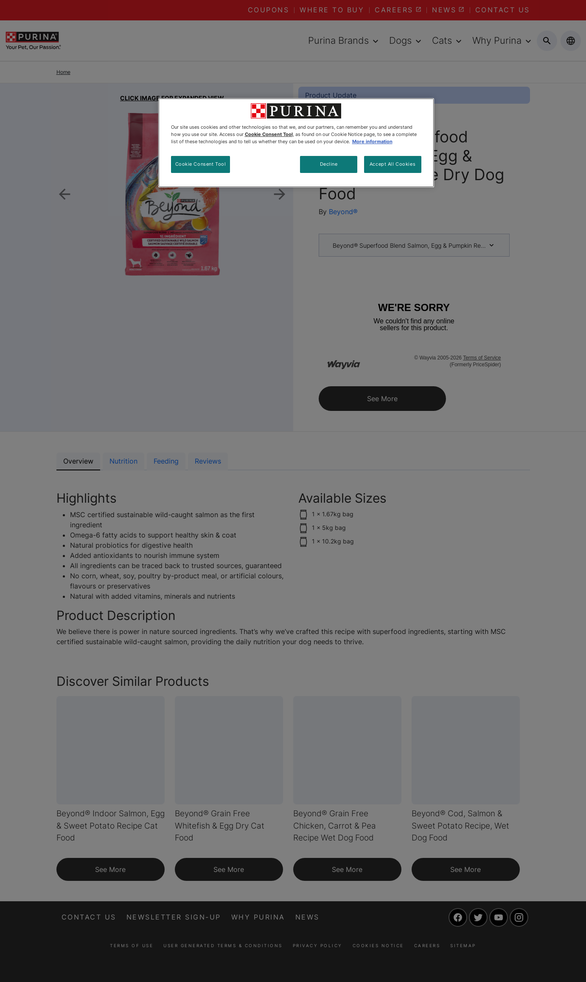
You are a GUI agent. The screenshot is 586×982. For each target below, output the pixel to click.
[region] (296, 142)
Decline (329, 164)
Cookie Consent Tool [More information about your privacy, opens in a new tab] (269, 134)
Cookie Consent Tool (200, 164)
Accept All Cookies (392, 164)
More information (372, 141)
